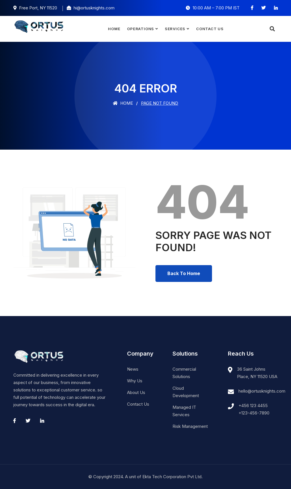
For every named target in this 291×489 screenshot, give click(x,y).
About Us (136, 392)
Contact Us (210, 28)
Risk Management (190, 426)
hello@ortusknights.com (261, 391)
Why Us (134, 380)
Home (114, 28)
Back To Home (183, 273)
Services (175, 28)
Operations (140, 28)
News (132, 369)
